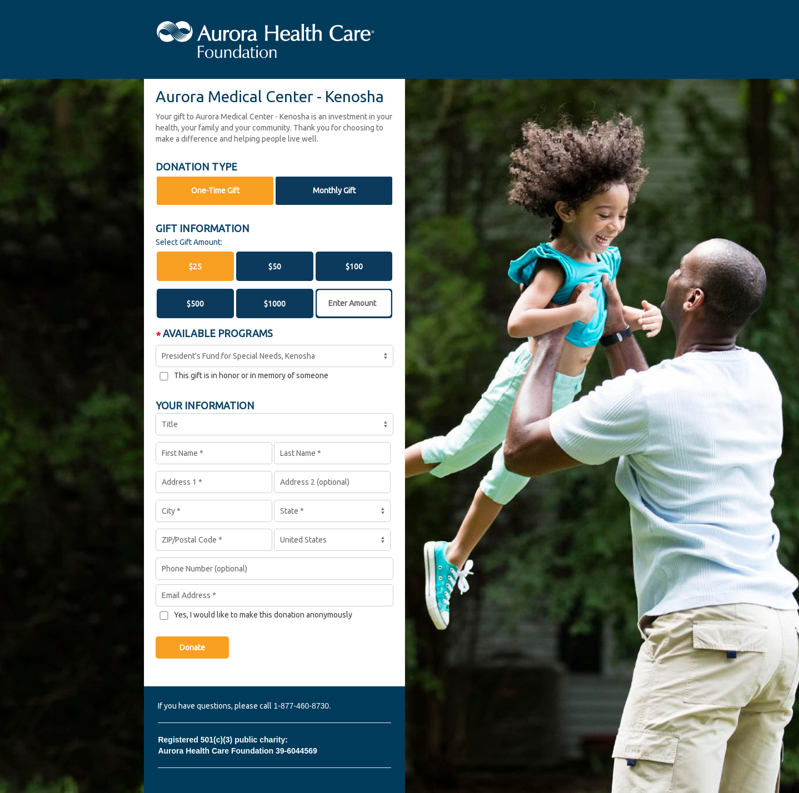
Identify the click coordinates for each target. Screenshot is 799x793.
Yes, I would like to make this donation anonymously (263, 614)
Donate (192, 647)
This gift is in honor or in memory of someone (251, 375)
